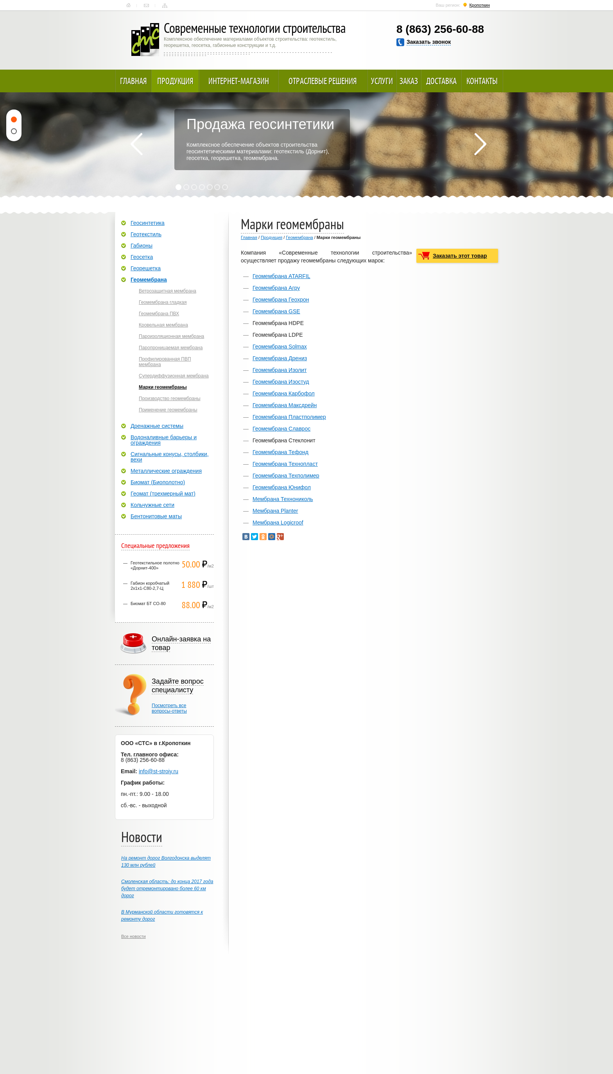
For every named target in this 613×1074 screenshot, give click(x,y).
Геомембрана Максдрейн (285, 405)
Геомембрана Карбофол (284, 393)
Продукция (175, 80)
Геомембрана (299, 237)
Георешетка (146, 268)
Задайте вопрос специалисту (178, 685)
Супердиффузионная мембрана (174, 376)
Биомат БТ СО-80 (148, 603)
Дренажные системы (157, 426)
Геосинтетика (148, 223)
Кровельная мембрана (163, 325)
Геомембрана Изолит (279, 370)
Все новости (133, 936)
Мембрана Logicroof (278, 522)
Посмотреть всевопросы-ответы (169, 708)
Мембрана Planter (275, 511)
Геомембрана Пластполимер (289, 417)
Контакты (146, 5)
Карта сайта (164, 5)
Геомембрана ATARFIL (281, 276)
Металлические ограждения (166, 471)
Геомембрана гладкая (162, 302)
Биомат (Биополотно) (158, 482)
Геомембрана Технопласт (285, 464)
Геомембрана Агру (276, 288)
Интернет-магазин (238, 80)
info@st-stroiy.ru (158, 771)
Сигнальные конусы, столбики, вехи (170, 456)
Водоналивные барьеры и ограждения (164, 440)
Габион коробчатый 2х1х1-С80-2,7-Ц (150, 586)
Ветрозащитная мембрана (167, 291)
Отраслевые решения (323, 80)
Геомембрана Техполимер (286, 475)
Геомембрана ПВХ (159, 313)
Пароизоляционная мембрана (171, 336)
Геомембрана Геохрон (281, 299)
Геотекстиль (146, 234)
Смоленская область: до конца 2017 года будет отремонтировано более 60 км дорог (167, 888)
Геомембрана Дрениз (280, 358)
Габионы (141, 245)
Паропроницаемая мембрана (171, 347)
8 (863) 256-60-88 (440, 29)
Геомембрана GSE (276, 311)
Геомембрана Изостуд (281, 382)
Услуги (382, 80)
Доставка (441, 80)
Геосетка (142, 257)
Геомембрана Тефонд (280, 452)
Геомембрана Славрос (281, 429)
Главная (128, 5)
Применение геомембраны (168, 410)
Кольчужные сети (152, 505)
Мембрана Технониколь (283, 499)
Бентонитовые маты (156, 516)
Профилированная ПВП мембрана (165, 361)
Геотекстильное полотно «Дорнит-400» (155, 565)
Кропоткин (479, 5)
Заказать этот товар (460, 256)
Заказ (409, 80)
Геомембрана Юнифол (282, 487)
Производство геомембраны (170, 398)
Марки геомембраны (163, 387)
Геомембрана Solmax (280, 346)
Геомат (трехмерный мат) (163, 493)
